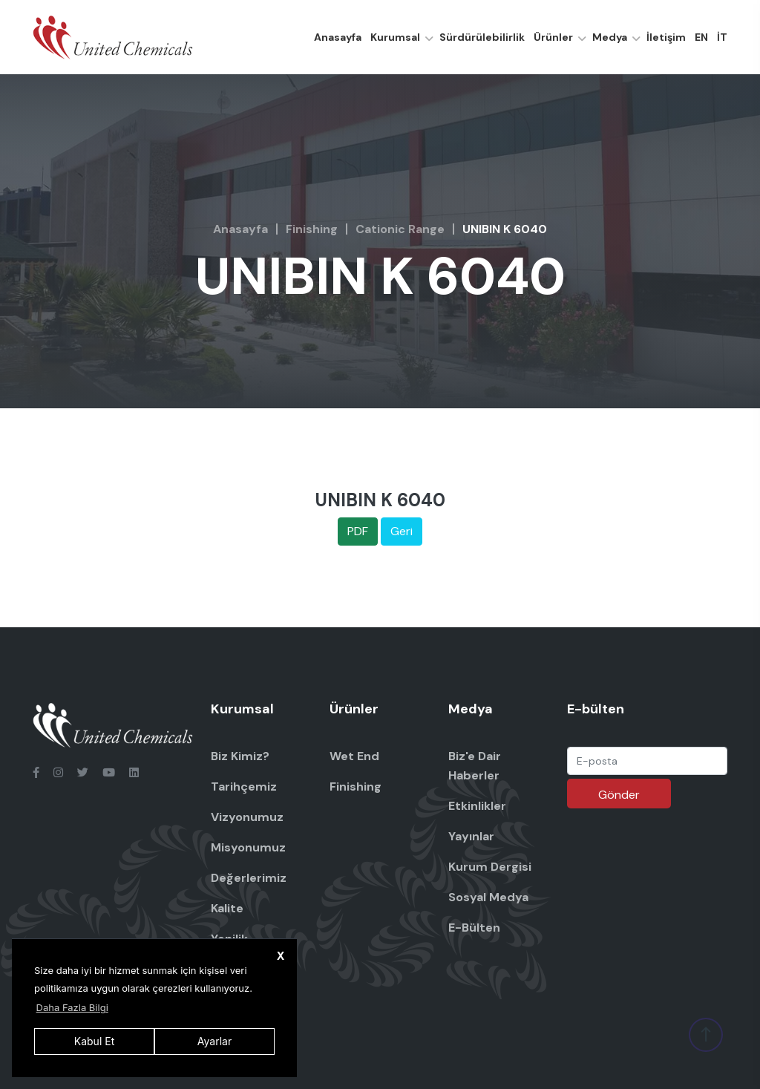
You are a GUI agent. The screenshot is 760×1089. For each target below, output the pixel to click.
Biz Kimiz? (240, 756)
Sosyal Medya (488, 897)
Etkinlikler (477, 806)
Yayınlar (471, 836)
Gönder (619, 794)
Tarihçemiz (244, 786)
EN (701, 37)
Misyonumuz (248, 847)
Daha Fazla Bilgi (72, 1007)
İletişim (666, 37)
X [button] (281, 955)
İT (722, 37)
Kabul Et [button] (94, 1041)
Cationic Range (400, 229)
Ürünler (553, 37)
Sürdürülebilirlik (482, 37)
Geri (401, 531)
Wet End (354, 756)
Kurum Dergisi (489, 866)
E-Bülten (474, 927)
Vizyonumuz (247, 817)
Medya (609, 37)
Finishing (312, 229)
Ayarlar (214, 1041)
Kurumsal (395, 37)
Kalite (227, 908)
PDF (357, 531)
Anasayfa (337, 37)
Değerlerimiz (248, 878)
